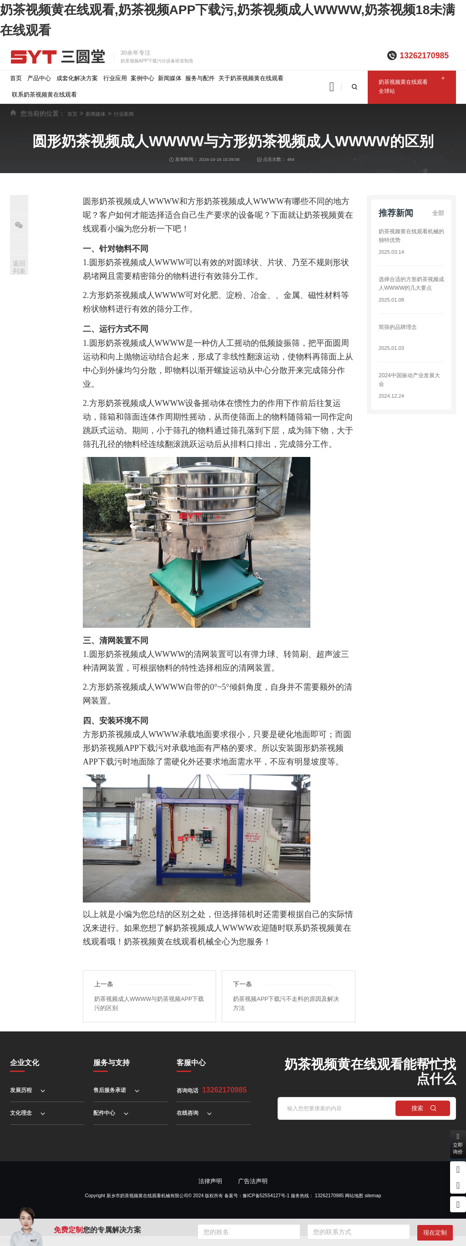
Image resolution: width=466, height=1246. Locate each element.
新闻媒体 (170, 78)
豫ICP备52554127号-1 (266, 1195)
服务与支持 (111, 1063)
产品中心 (39, 78)
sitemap (373, 1195)
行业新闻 (124, 114)
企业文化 (24, 1063)
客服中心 (191, 1063)
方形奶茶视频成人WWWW (137, 687)
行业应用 (115, 78)
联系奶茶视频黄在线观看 (44, 94)
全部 (438, 213)
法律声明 (210, 1181)
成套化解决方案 (77, 78)
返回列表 (19, 267)
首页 (16, 78)
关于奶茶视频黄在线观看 (251, 78)
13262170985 (424, 55)
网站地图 (354, 1195)
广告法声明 (253, 1181)
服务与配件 (200, 78)
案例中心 (142, 78)
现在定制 (435, 1232)
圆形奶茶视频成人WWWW (137, 343)
